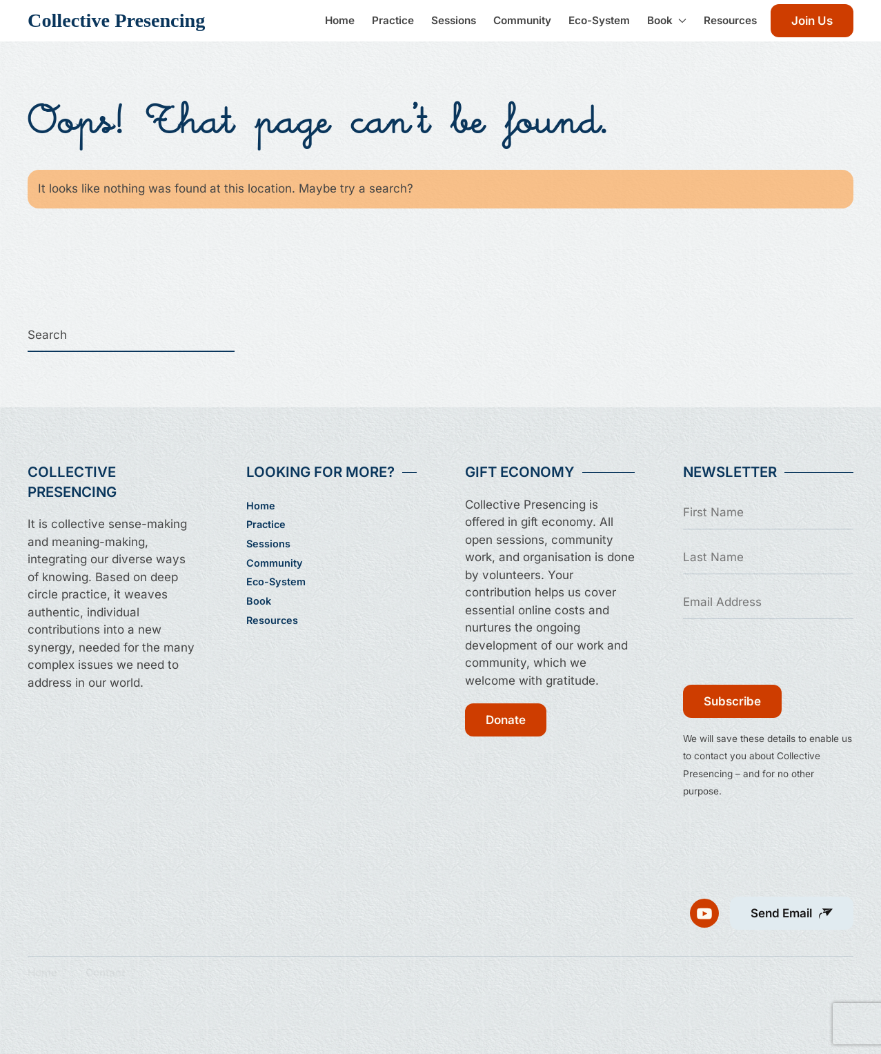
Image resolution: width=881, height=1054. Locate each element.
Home (340, 20)
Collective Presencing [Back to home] (116, 20)
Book (258, 601)
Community (522, 20)
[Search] (131, 335)
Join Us (812, 21)
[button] (791, 906)
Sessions (453, 20)
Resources (730, 20)
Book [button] (666, 20)
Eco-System (599, 20)
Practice (393, 20)
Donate (506, 720)
